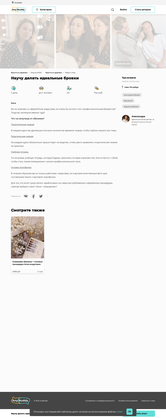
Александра (138, 116)
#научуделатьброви (132, 95)
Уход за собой (36, 72)
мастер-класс (134, 81)
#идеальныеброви (131, 106)
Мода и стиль (70, 72)
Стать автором (143, 9)
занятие (125, 81)
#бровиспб (128, 101)
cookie (119, 411)
